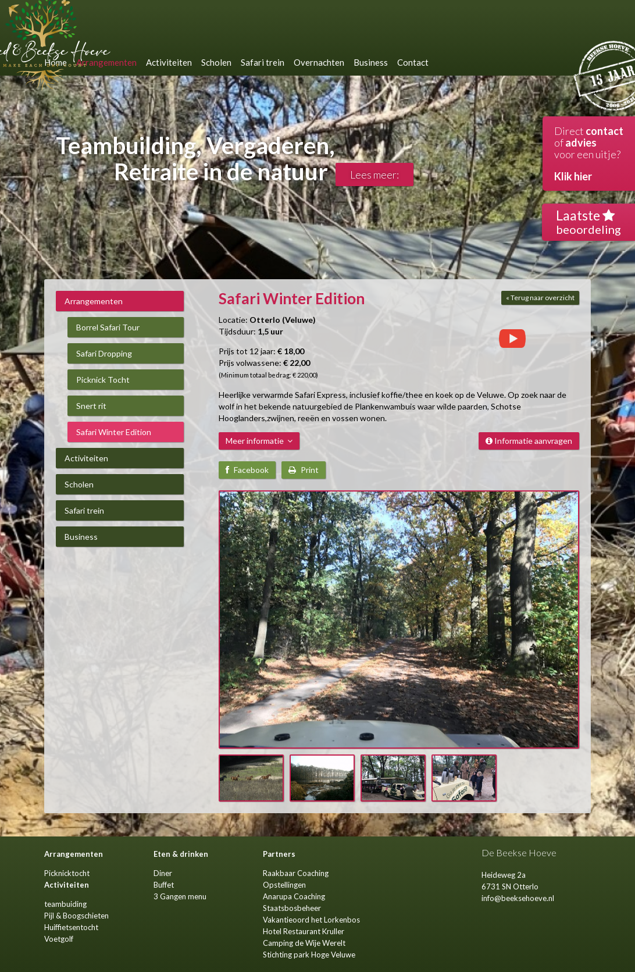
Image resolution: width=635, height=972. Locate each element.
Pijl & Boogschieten (76, 915)
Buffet (164, 884)
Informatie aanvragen (529, 441)
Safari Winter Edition (113, 432)
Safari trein (84, 510)
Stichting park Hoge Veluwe (309, 954)
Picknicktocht (67, 873)
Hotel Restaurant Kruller (303, 931)
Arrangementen (94, 301)
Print (303, 470)
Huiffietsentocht (71, 927)
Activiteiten (86, 458)
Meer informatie (259, 441)
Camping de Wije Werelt (304, 943)
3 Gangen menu (180, 896)
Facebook (247, 470)
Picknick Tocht (103, 379)
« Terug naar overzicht (540, 297)
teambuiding (65, 904)
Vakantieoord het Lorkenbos (311, 919)
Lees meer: (374, 174)
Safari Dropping (104, 353)
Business (81, 537)
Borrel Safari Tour (108, 327)
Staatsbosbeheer (292, 908)
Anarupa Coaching (294, 896)
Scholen (79, 484)
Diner (163, 873)
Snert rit (91, 406)
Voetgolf (58, 938)
